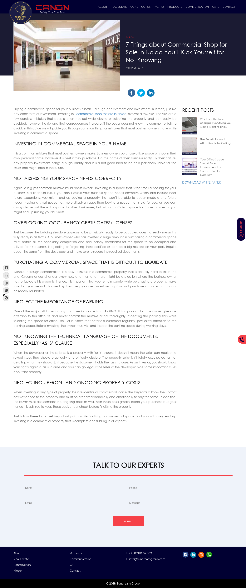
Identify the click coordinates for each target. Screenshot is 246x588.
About (102, 6)
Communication (197, 6)
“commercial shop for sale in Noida (101, 114)
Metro (159, 6)
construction (140, 6)
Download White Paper (201, 182)
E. (127, 559)
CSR (73, 565)
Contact (229, 6)
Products (174, 6)
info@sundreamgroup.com (147, 559)
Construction (22, 565)
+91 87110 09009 (140, 553)
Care (215, 6)
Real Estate (119, 6)
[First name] (74, 488)
